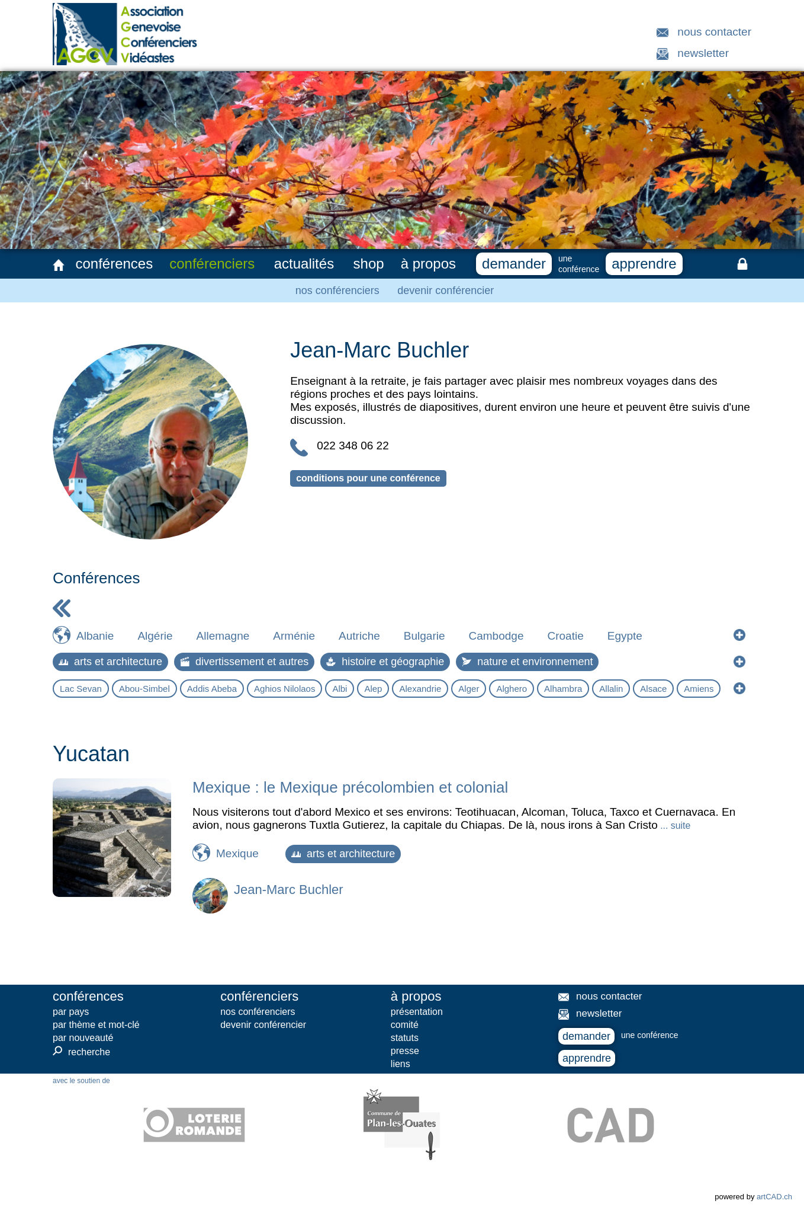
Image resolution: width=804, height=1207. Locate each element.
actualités (304, 264)
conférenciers (212, 264)
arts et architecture (110, 662)
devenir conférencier (445, 290)
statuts (405, 1038)
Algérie (154, 636)
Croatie (565, 636)
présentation (417, 1012)
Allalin (611, 689)
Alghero (511, 689)
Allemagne (223, 636)
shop (368, 264)
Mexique (237, 853)
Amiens (698, 689)
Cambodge (496, 636)
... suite (674, 825)
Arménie (294, 636)
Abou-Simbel (144, 689)
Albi (339, 689)
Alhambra (563, 689)
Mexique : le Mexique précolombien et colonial (350, 787)
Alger (468, 689)
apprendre (644, 264)
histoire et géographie (385, 662)
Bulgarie (424, 636)
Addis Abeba (212, 689)
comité (405, 1025)
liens (400, 1064)
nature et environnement (527, 662)
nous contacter (714, 31)
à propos (428, 264)
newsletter (703, 53)
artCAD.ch (774, 1196)
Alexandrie (420, 689)
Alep (373, 689)
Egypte (624, 636)
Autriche (359, 636)
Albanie (95, 636)
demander (514, 264)
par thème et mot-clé (96, 1025)
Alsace (653, 689)
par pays (71, 1012)
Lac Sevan (81, 689)
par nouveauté (83, 1038)
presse (405, 1051)
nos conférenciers (337, 290)
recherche (81, 1052)
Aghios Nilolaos (284, 689)
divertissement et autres (244, 662)
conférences (114, 264)
